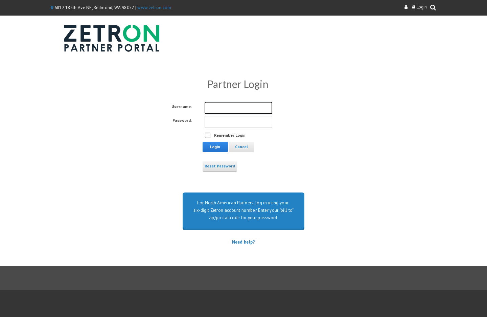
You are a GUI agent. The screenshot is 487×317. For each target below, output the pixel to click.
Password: (182, 120)
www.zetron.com (154, 7)
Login (422, 7)
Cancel (241, 146)
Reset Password (220, 165)
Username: (181, 106)
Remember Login (230, 135)
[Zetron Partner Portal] (111, 40)
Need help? (243, 242)
